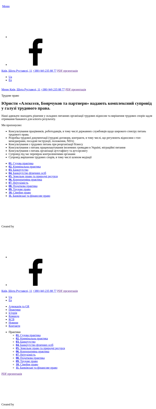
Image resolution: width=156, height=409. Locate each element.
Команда (14, 316)
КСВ (11, 319)
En (10, 80)
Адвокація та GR (19, 306)
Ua (10, 76)
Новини (13, 322)
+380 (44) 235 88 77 (45, 70)
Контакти (14, 325)
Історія (13, 312)
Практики (15, 309)
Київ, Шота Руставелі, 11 (16, 70)
